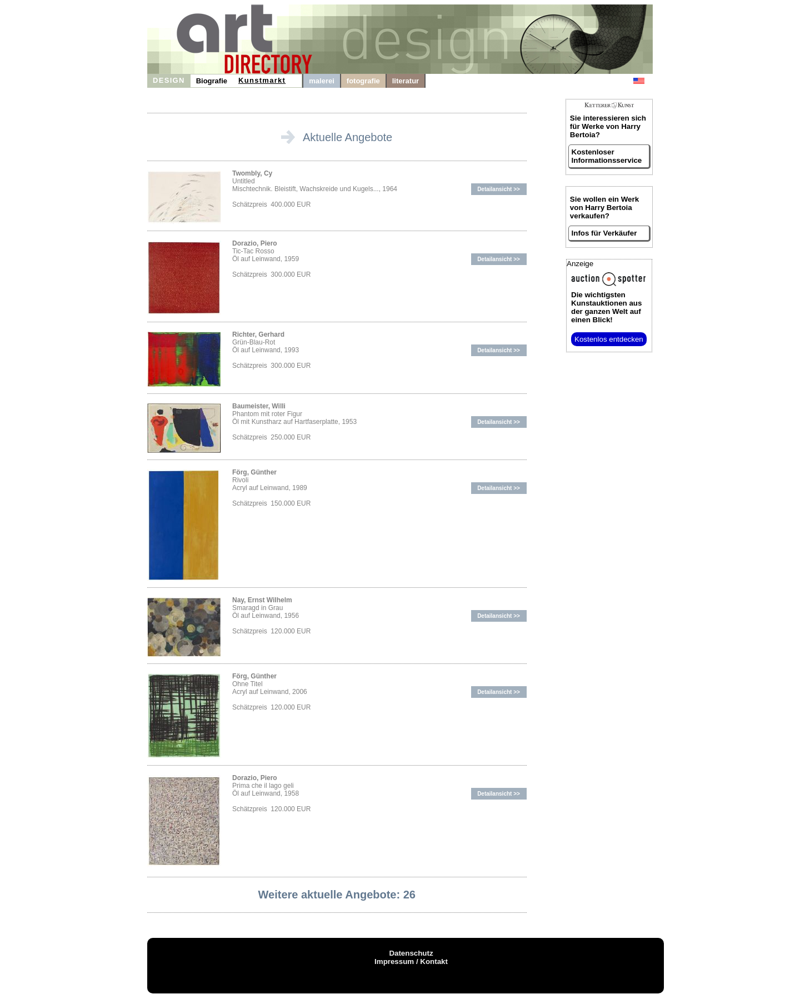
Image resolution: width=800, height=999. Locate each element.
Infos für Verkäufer (604, 233)
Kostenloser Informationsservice (607, 156)
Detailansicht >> (498, 189)
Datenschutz (411, 953)
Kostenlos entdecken (608, 339)
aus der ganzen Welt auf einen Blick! (606, 307)
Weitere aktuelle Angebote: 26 (337, 894)
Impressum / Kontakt (411, 961)
